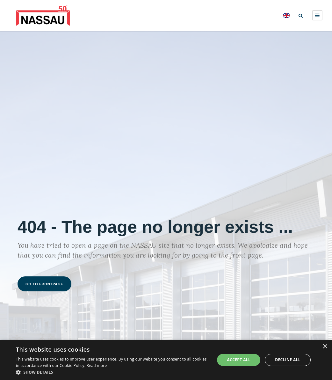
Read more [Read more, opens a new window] (97, 365)
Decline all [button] (287, 359)
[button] (112, 372)
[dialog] (166, 360)
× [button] (324, 346)
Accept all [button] (238, 359)
